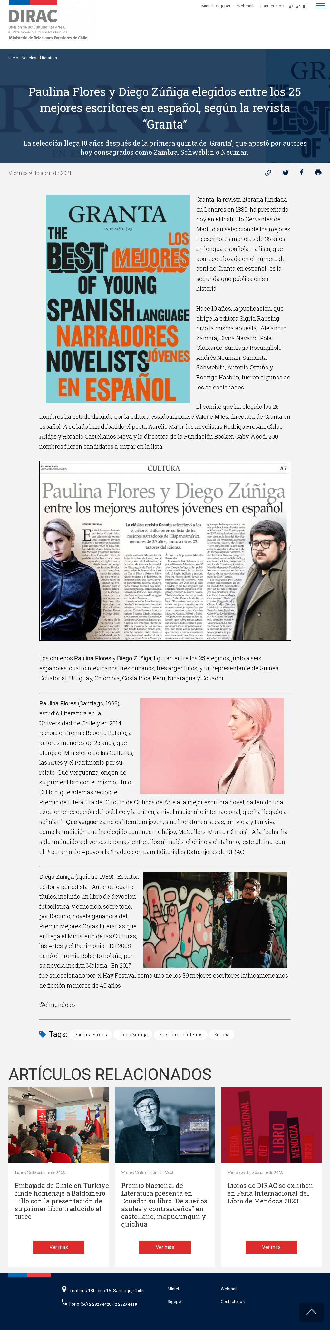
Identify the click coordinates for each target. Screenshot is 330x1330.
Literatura (48, 58)
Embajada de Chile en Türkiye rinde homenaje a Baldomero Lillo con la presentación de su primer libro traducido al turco (62, 1201)
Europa (221, 1034)
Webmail (245, 6)
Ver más (58, 1247)
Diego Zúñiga (133, 1034)
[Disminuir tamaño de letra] (299, 4)
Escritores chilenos (181, 1034)
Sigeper (223, 6)
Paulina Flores (90, 1034)
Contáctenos (272, 6)
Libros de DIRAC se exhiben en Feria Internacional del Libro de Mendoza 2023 (270, 1193)
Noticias (29, 58)
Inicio (13, 58)
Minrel (207, 6)
